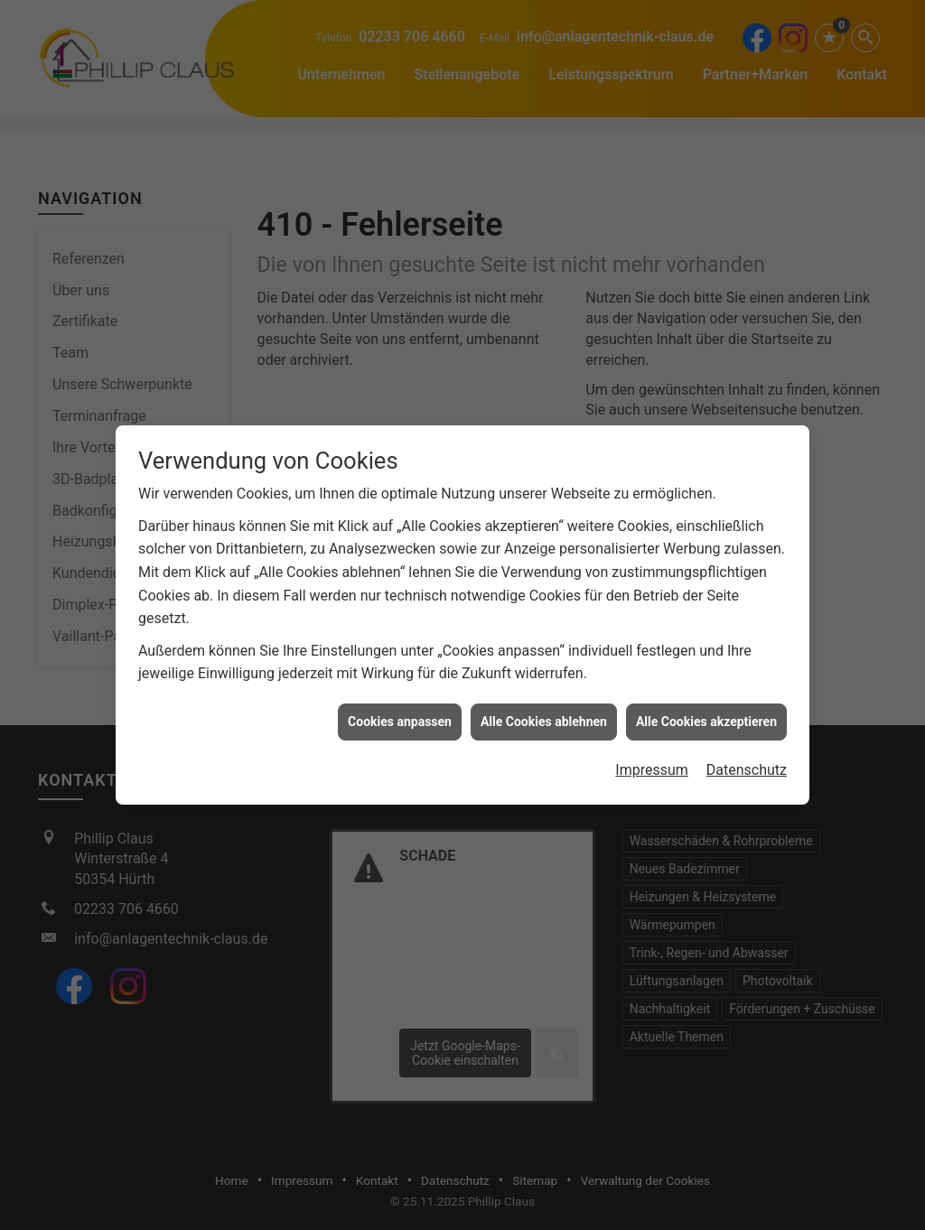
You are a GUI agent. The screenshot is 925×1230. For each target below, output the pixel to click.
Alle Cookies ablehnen (544, 710)
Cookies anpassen (400, 710)
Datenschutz (746, 759)
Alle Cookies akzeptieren (706, 710)
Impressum (651, 759)
